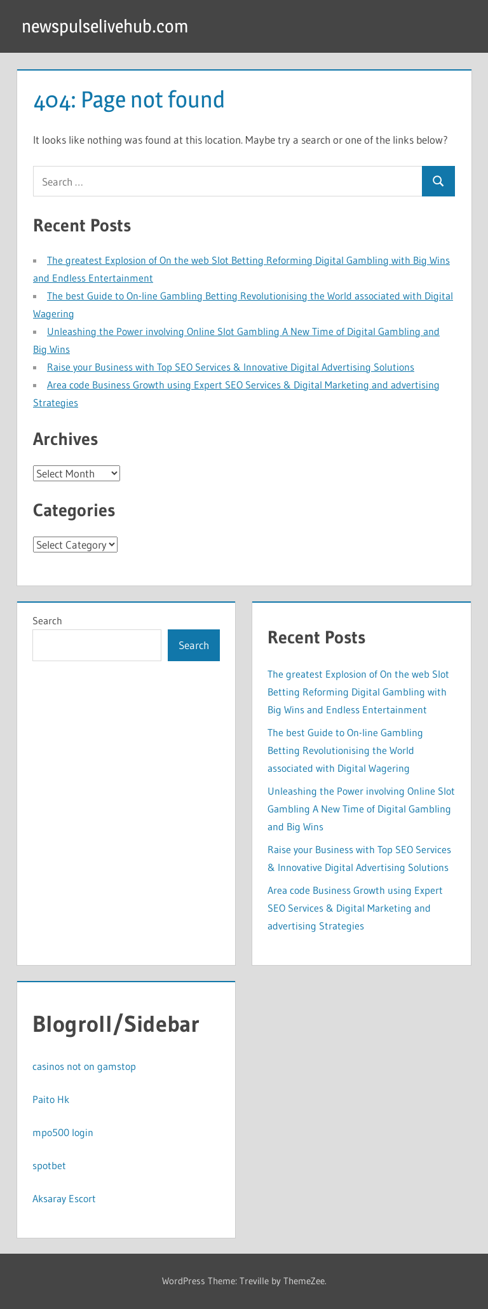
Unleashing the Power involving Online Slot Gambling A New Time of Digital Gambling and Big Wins (361, 809)
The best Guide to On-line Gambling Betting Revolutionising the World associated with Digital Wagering (345, 750)
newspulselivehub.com (105, 26)
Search (47, 620)
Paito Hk (50, 1099)
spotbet (49, 1165)
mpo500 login (62, 1132)
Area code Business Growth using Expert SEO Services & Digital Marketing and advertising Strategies (355, 908)
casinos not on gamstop (84, 1066)
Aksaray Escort (64, 1198)
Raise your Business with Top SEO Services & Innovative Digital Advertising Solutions (230, 366)
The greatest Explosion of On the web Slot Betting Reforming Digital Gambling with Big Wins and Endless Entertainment (358, 692)
